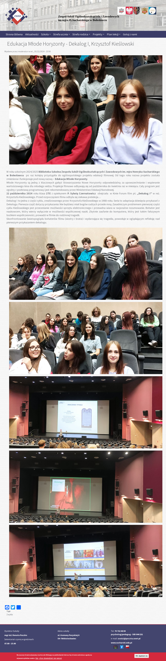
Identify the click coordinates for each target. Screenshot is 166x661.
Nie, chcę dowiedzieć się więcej (48, 658)
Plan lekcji (113, 34)
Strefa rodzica (81, 34)
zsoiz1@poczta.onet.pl (129, 638)
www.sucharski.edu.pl (121, 642)
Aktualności (31, 34)
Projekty (98, 34)
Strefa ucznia (61, 34)
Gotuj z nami (130, 34)
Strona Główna (14, 34)
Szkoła (46, 34)
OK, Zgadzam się (142, 656)
